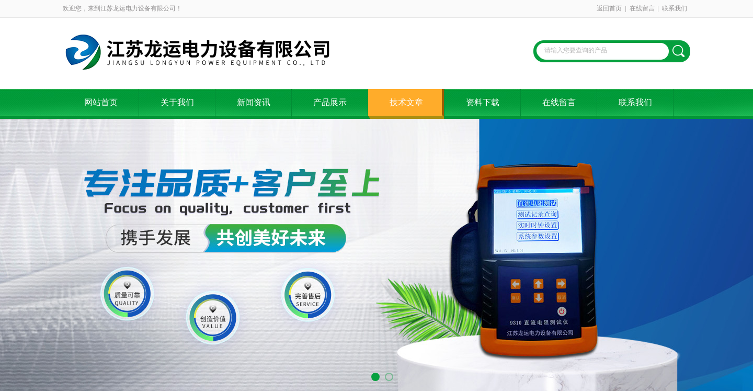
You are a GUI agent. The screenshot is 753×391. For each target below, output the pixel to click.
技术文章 (406, 102)
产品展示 (330, 102)
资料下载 (482, 102)
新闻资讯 (253, 102)
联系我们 (674, 8)
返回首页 (609, 8)
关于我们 (177, 102)
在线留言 (642, 8)
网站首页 (101, 102)
